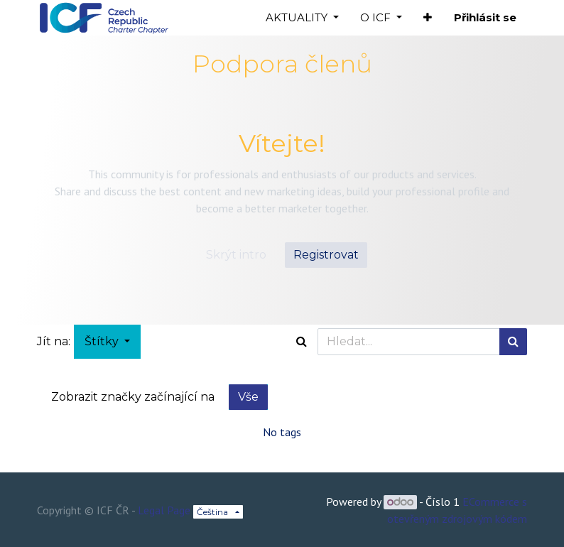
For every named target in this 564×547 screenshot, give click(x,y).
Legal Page (164, 510)
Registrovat (326, 254)
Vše (248, 397)
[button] (428, 18)
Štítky (103, 341)
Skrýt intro (236, 254)
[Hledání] (513, 341)
